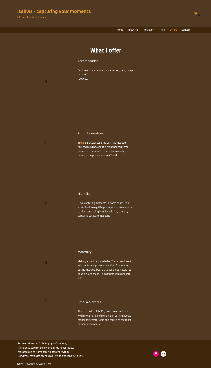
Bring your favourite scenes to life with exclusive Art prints (51, 356)
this (82, 143)
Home (120, 30)
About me (133, 30)
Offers (173, 30)
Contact (185, 30)
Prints (162, 30)
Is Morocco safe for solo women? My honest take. (46, 348)
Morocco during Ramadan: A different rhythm (43, 352)
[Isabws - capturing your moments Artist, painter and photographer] (54, 13)
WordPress (45, 364)
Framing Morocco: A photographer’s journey (42, 343)
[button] (154, 29)
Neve (20, 364)
